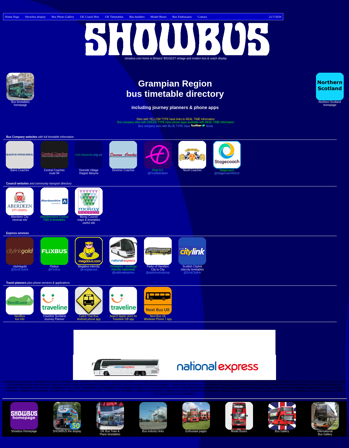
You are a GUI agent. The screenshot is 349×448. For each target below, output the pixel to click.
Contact (239, 16)
